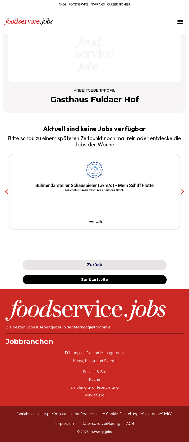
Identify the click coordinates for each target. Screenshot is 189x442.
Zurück (94, 264)
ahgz (62, 4)
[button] (180, 22)
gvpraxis (98, 4)
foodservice (78, 4)
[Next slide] (182, 191)
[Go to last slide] (6, 191)
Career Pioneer (119, 4)
